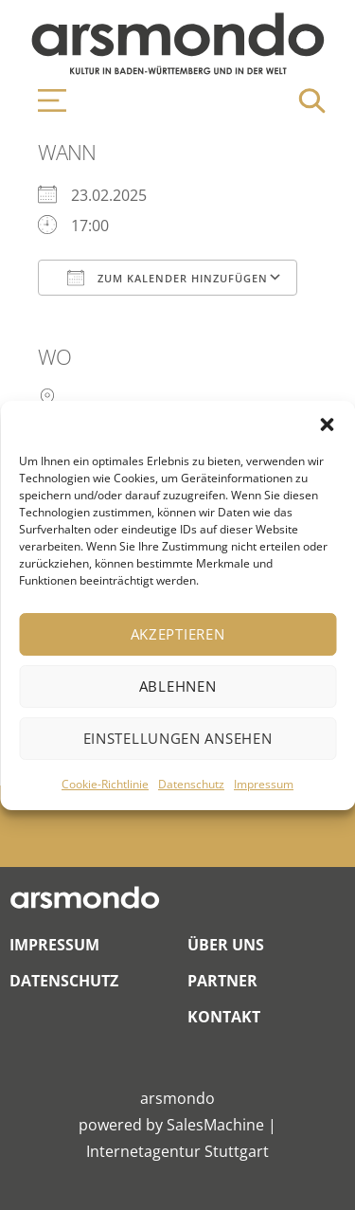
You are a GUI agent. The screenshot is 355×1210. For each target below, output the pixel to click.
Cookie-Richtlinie (105, 784)
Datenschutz (191, 784)
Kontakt (223, 1016)
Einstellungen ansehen (178, 738)
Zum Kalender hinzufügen (167, 277)
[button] (326, 424)
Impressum (263, 784)
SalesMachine (215, 1124)
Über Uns (225, 944)
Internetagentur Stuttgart (177, 1151)
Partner (222, 980)
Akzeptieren (178, 633)
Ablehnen (178, 686)
